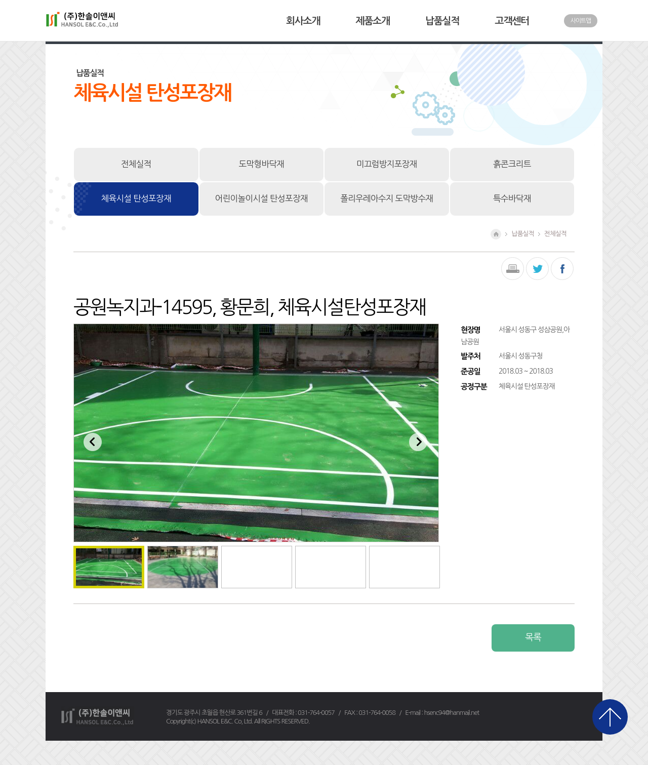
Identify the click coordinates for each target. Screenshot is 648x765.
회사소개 (303, 21)
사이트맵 (581, 21)
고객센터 (512, 21)
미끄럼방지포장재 (386, 164)
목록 (533, 637)
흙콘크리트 (512, 164)
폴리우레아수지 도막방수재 (386, 198)
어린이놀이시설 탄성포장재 (261, 198)
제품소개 (373, 21)
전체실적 (136, 164)
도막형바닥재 (261, 164)
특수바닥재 (512, 198)
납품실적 (442, 21)
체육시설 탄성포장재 (136, 198)
